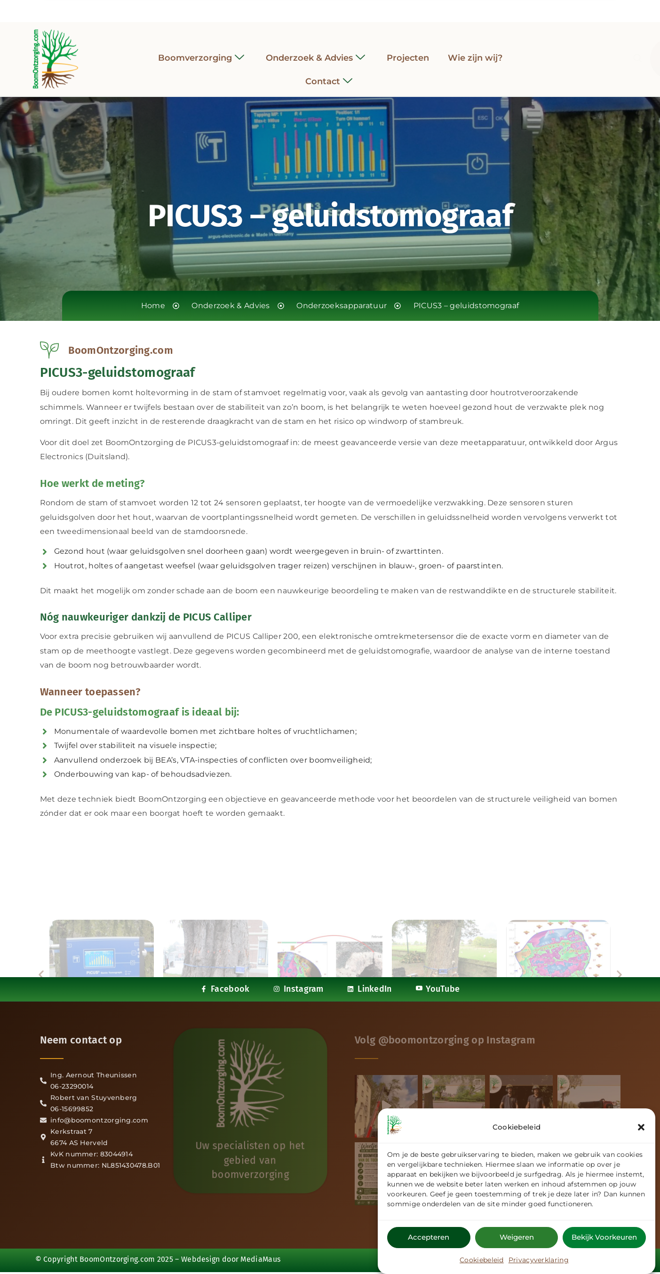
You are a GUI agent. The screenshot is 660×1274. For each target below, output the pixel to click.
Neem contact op (81, 1040)
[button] (641, 1128)
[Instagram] (322, 8)
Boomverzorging (201, 50)
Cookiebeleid (482, 1261)
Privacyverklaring (539, 1261)
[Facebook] (304, 8)
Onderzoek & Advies (315, 50)
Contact (328, 74)
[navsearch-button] (541, 51)
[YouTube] (355, 8)
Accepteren (428, 1238)
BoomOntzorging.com (117, 1259)
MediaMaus (260, 1259)
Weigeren (517, 1238)
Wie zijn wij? (475, 50)
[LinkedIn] (338, 8)
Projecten (408, 50)
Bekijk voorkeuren (604, 1238)
